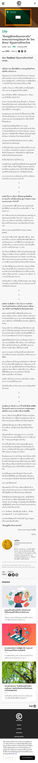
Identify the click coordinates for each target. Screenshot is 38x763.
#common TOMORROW (10, 565)
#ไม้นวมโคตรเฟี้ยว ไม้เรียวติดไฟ (26, 567)
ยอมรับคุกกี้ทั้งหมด (27, 758)
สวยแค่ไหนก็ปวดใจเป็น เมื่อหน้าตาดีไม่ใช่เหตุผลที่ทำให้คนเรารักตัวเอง (17, 611)
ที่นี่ (16, 754)
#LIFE (20, 565)
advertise (19, 732)
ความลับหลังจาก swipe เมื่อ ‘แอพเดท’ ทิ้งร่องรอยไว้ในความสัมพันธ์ (19, 649)
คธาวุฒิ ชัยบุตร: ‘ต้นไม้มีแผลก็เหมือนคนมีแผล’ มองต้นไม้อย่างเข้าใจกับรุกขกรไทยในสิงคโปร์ (18, 688)
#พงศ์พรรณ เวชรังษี (12, 567)
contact (19, 728)
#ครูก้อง (4, 567)
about (19, 725)
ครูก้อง (9, 47)
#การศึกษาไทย (27, 565)
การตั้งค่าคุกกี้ (9, 758)
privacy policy (19, 736)
